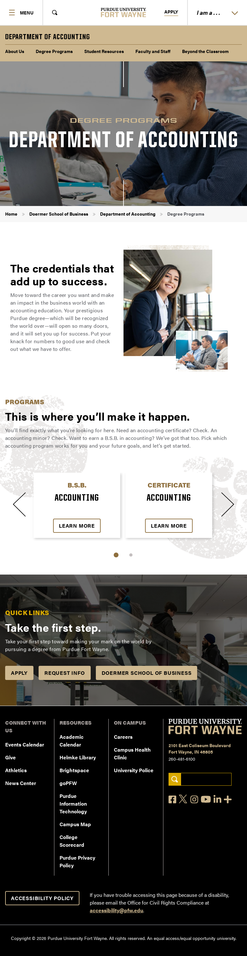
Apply (171, 12)
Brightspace (74, 770)
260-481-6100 (182, 758)
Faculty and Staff (152, 51)
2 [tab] (131, 555)
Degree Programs (54, 51)
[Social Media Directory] (228, 799)
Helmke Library (77, 757)
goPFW (68, 783)
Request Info (64, 672)
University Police (133, 770)
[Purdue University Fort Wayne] (123, 12)
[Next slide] (227, 504)
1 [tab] (116, 555)
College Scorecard (71, 840)
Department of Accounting (127, 213)
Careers (123, 736)
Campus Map (75, 824)
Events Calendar (24, 744)
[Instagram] (194, 799)
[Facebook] (172, 799)
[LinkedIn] (217, 799)
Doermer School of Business (58, 213)
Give (10, 757)
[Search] (175, 779)
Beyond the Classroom (205, 51)
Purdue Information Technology (73, 803)
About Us (14, 51)
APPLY (19, 672)
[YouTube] (206, 799)
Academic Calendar (71, 740)
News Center (20, 783)
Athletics (16, 770)
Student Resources (104, 51)
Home (11, 213)
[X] (183, 799)
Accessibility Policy (42, 898)
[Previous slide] (19, 504)
